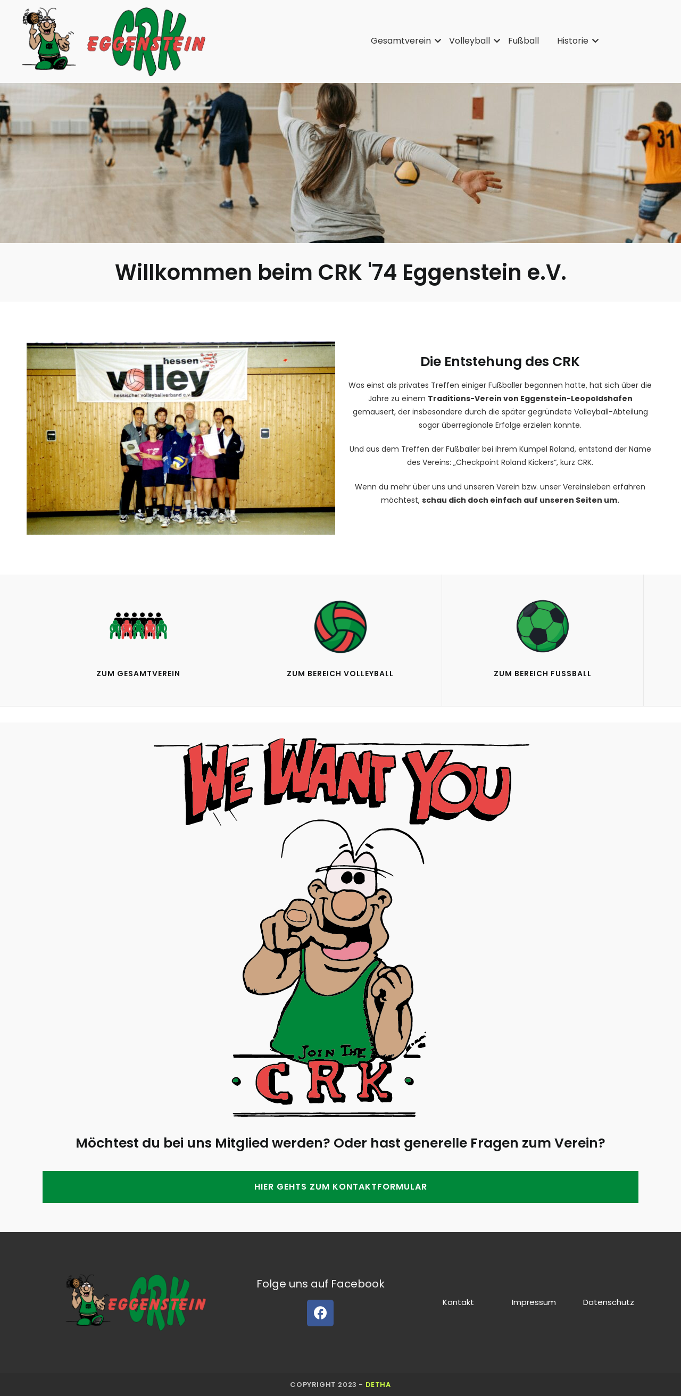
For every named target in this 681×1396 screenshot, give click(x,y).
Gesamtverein (403, 41)
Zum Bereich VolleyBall (340, 673)
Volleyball (471, 41)
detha (378, 1385)
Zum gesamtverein (138, 673)
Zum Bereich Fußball (543, 673)
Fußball (523, 41)
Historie (574, 41)
